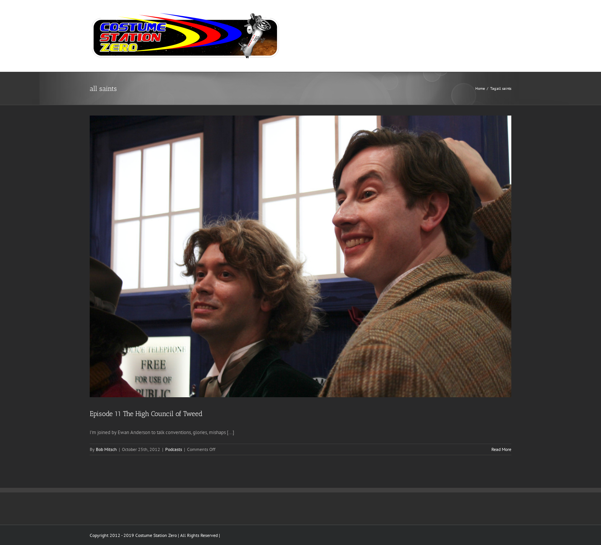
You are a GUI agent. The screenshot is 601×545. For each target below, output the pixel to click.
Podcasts (173, 449)
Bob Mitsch (106, 449)
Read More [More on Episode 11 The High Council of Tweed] (501, 449)
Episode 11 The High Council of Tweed (146, 414)
